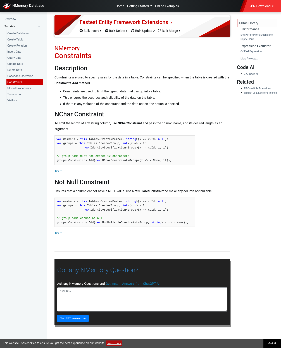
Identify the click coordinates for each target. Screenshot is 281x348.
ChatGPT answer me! (72, 318)
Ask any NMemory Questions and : (108, 283)
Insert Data (14, 51)
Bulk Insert (90, 31)
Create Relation (17, 45)
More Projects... (249, 58)
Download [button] (262, 6)
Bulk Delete (116, 31)
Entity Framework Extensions (256, 34)
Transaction (14, 94)
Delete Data (14, 70)
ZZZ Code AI (251, 74)
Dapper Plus (247, 39)
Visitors (12, 100)
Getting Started (138, 6)
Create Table (15, 39)
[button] (23, 26)
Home (120, 6)
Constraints (14, 82)
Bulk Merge (169, 31)
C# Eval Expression (251, 51)
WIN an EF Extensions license (260, 92)
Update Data (15, 64)
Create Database (17, 33)
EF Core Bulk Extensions (257, 88)
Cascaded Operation (20, 76)
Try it (58, 171)
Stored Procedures (19, 88)
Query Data (14, 57)
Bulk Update (143, 31)
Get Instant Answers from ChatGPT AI (132, 283)
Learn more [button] (114, 343)
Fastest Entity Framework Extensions (126, 22)
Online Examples (167, 6)
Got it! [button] (272, 343)
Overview (10, 19)
